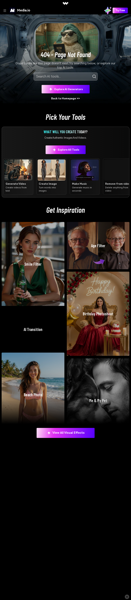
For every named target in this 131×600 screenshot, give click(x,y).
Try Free (120, 10)
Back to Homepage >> (65, 98)
